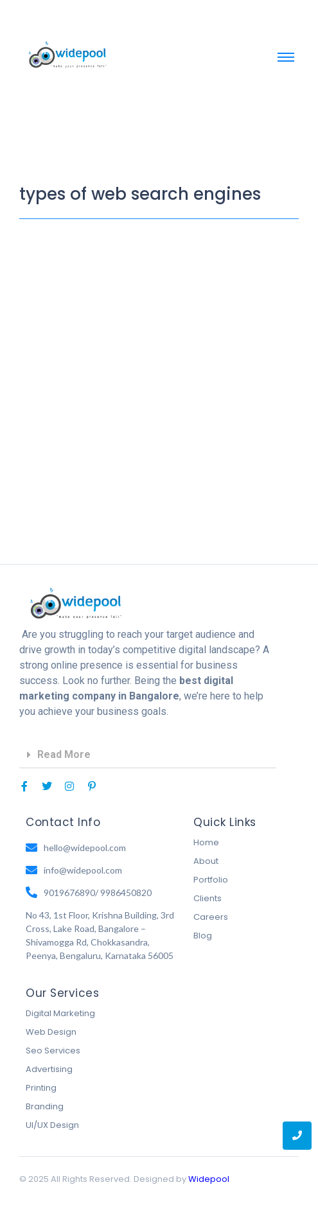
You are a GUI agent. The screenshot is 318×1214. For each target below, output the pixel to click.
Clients (207, 898)
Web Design (51, 1032)
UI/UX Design (52, 1125)
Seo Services (53, 1050)
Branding (45, 1106)
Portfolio (210, 880)
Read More (64, 754)
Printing (41, 1088)
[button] (147, 755)
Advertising (49, 1069)
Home (206, 842)
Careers (210, 917)
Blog (202, 935)
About (205, 861)
